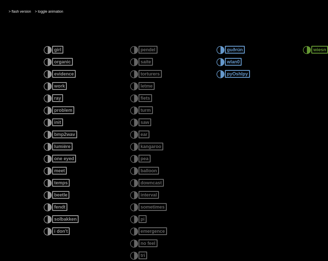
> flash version (20, 12)
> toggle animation (49, 12)
